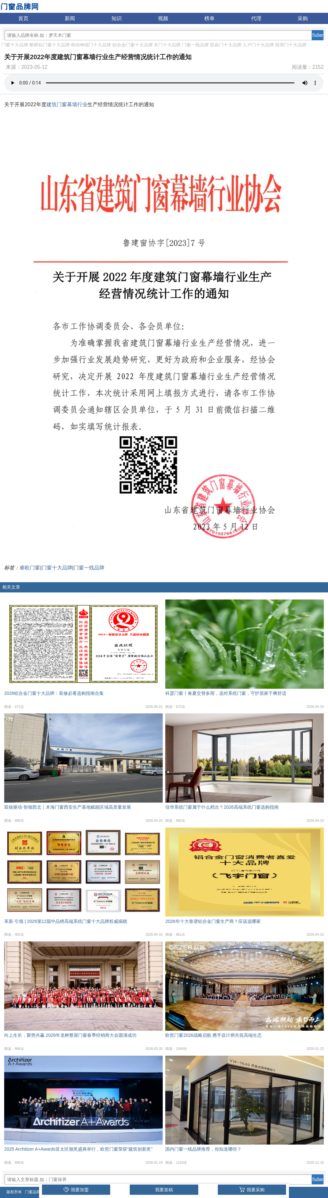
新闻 (70, 18)
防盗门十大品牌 (226, 44)
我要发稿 (164, 1189)
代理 (256, 18)
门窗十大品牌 (14, 44)
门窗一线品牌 (195, 44)
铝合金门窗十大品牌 (132, 44)
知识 (116, 18)
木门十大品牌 (167, 44)
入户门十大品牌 (258, 44)
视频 (163, 18)
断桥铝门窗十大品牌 (49, 44)
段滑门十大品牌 (291, 44)
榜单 (209, 18)
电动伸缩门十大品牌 (91, 44)
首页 (23, 18)
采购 (303, 18)
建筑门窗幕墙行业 (66, 104)
